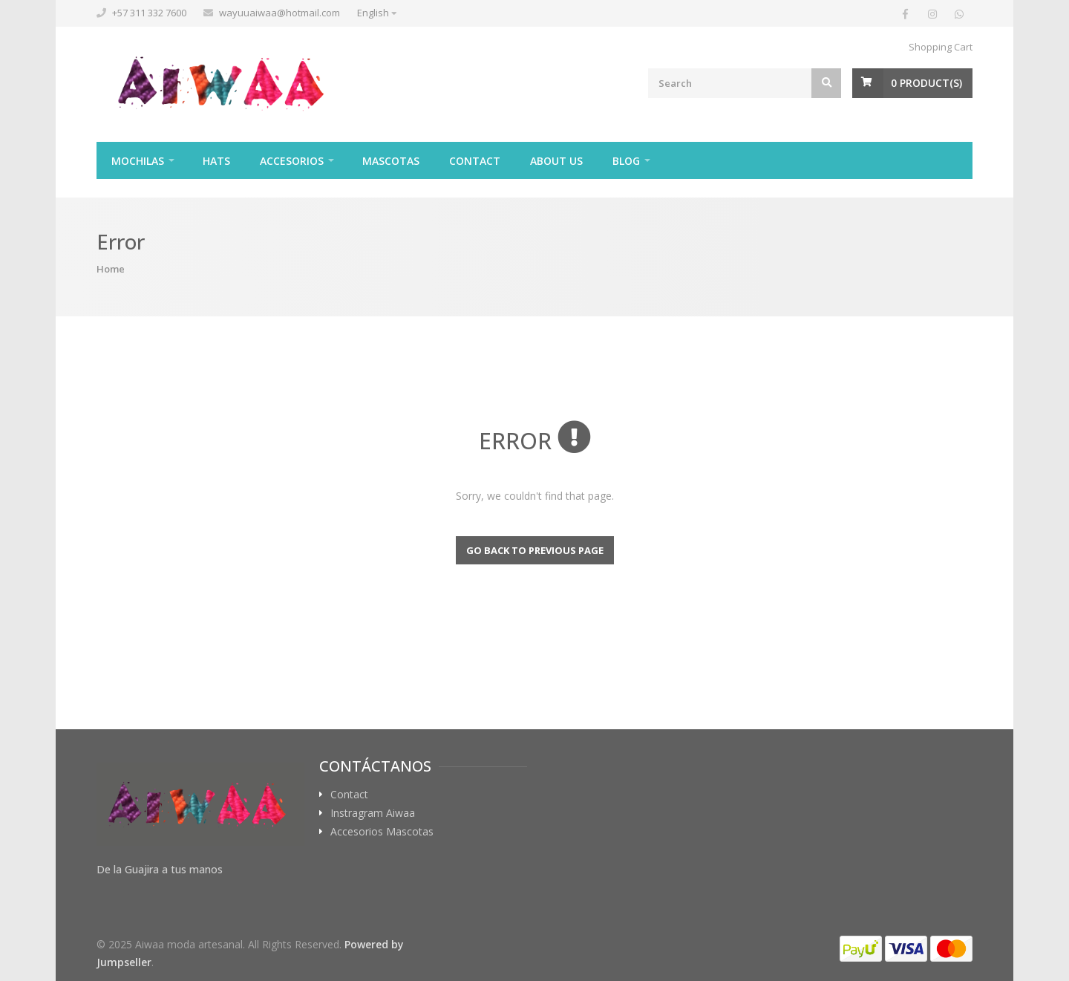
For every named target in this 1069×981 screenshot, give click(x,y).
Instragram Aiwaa (372, 813)
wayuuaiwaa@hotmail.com (279, 12)
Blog (626, 161)
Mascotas (390, 161)
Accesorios (292, 161)
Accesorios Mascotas (382, 831)
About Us (556, 161)
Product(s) (926, 83)
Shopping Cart (940, 46)
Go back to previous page (535, 550)
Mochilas (137, 161)
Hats (216, 161)
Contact (474, 161)
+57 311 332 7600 (149, 12)
